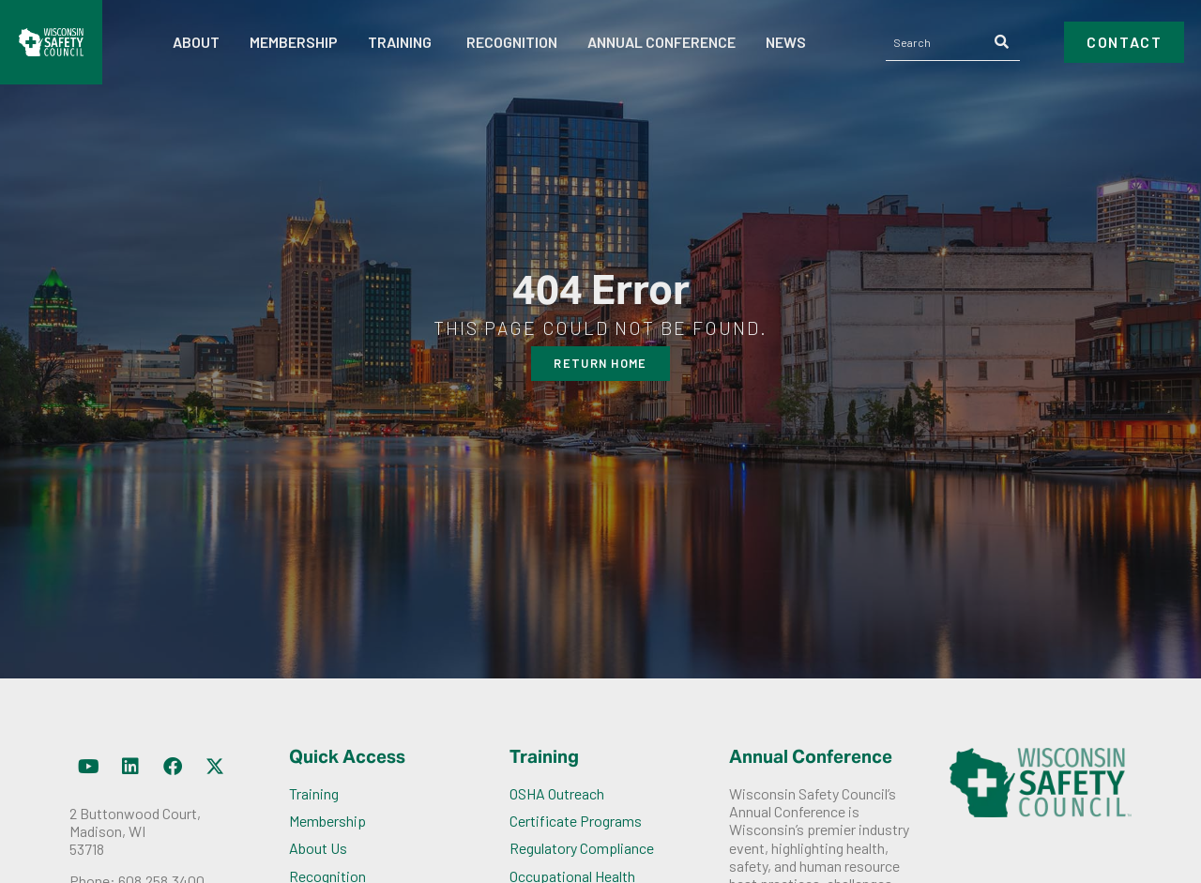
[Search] (1002, 42)
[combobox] (936, 42)
